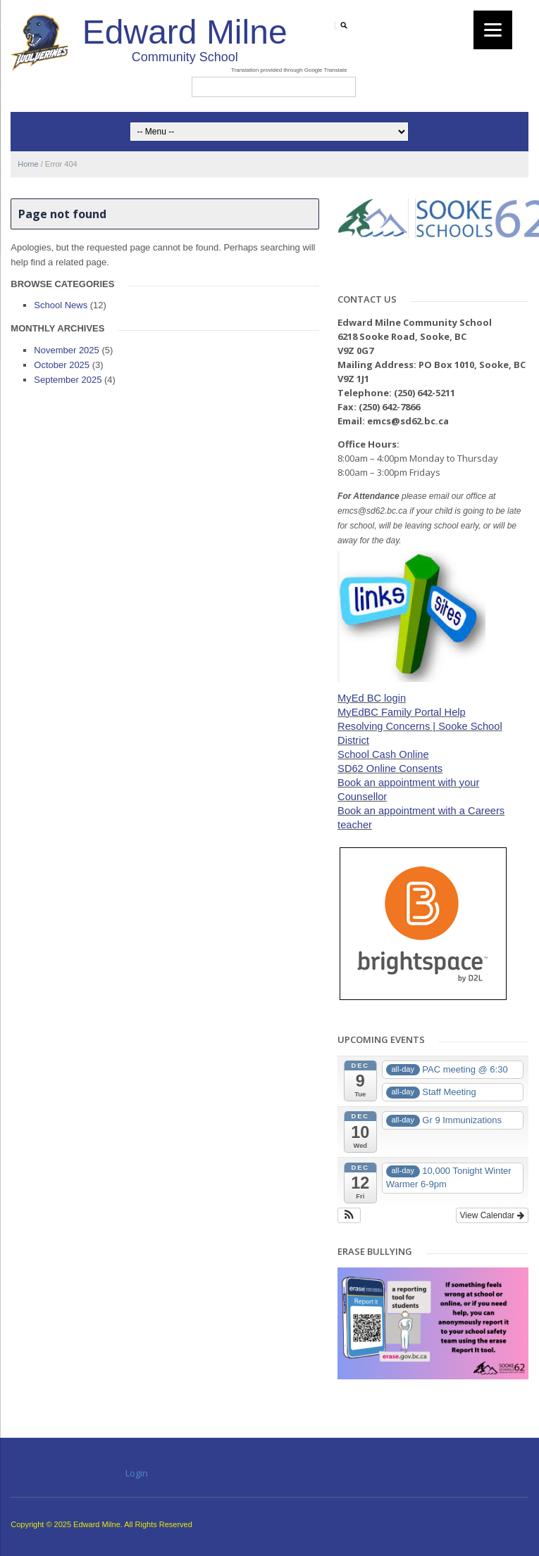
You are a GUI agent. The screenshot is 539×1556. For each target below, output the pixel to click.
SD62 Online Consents (389, 768)
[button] (349, 1215)
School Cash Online (383, 754)
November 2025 (66, 350)
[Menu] (492, 30)
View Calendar (492, 1215)
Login (136, 1473)
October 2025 (61, 365)
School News (60, 305)
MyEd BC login (371, 698)
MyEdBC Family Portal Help (401, 712)
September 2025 (67, 379)
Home (28, 164)
